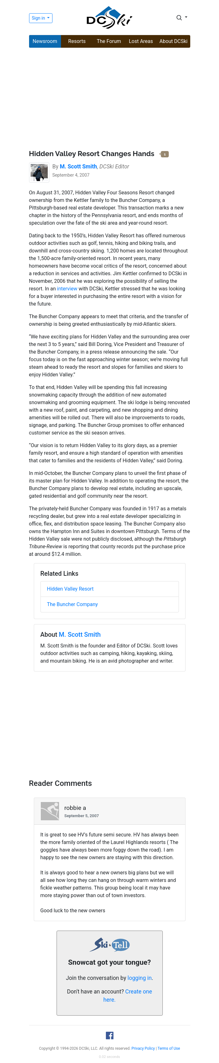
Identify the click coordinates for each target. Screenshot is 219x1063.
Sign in (39, 18)
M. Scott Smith (80, 634)
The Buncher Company (72, 604)
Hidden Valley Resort (70, 589)
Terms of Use (169, 1048)
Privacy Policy (143, 1048)
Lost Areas (141, 41)
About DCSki (174, 41)
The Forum (109, 41)
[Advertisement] (109, 99)
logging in (140, 978)
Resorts (77, 41)
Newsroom (45, 41)
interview (67, 289)
